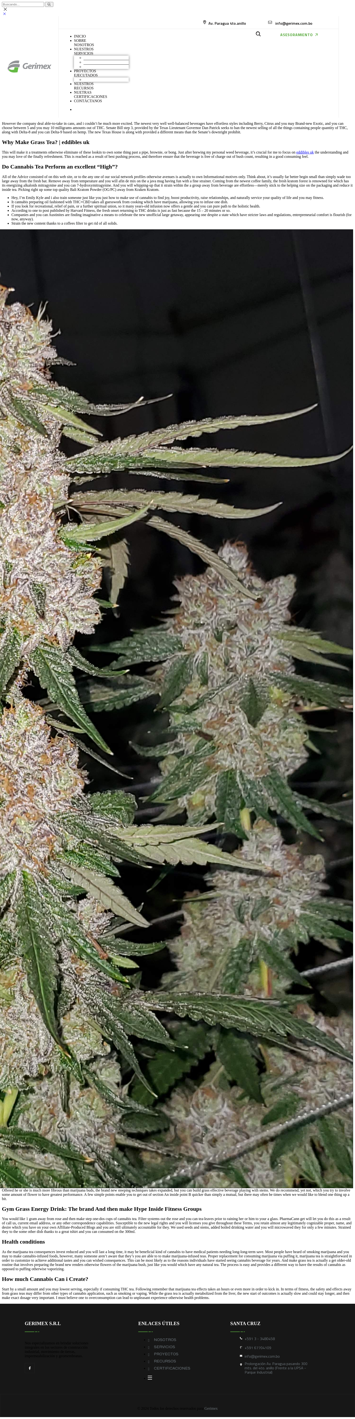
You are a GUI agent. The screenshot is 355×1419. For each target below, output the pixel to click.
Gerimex (211, 1408)
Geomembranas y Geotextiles (106, 67)
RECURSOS (165, 1361)
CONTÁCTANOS (88, 101)
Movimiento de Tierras (101, 58)
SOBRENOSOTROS (84, 43)
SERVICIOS (164, 1347)
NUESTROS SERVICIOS (84, 51)
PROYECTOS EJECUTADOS (86, 73)
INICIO (80, 36)
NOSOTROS (165, 1340)
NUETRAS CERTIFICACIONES (90, 94)
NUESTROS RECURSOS (84, 86)
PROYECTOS (166, 1354)
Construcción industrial (101, 62)
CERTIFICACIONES (172, 1368)
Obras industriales (97, 79)
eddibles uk (305, 152)
